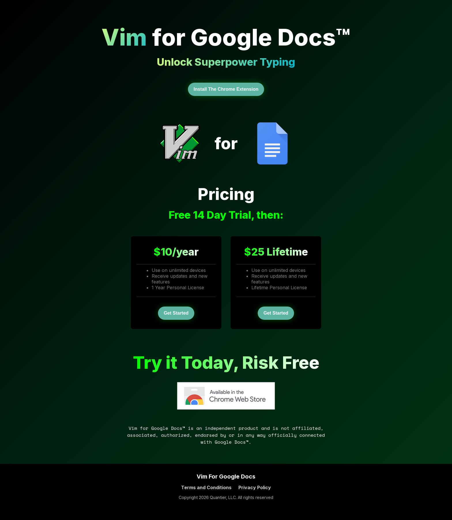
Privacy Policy (254, 487)
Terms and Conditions (206, 487)
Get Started (176, 313)
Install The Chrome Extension (226, 89)
